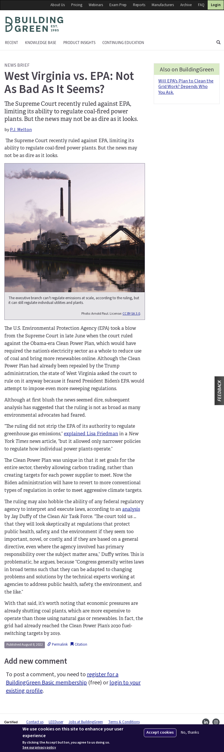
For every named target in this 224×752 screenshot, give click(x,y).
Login (215, 5)
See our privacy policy (39, 747)
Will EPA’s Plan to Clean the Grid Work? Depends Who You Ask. (186, 86)
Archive (186, 5)
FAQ (201, 5)
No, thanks (190, 732)
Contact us (34, 722)
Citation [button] (78, 644)
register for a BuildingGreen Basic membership (62, 678)
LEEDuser (56, 722)
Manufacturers (163, 5)
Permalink (57, 644)
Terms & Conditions (124, 722)
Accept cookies (160, 732)
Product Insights (79, 42)
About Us (57, 5)
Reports (139, 5)
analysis (131, 509)
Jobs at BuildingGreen (86, 722)
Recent (11, 42)
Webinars (96, 5)
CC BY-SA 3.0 (131, 313)
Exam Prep (118, 5)
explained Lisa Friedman (91, 434)
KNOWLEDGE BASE (40, 42)
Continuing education (123, 42)
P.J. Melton (21, 129)
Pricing (76, 5)
